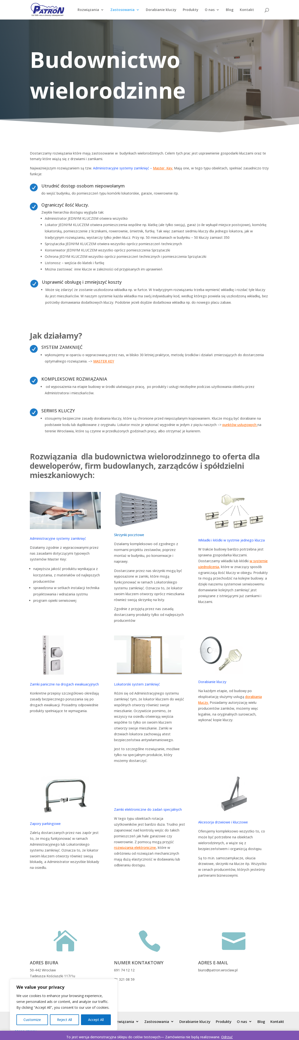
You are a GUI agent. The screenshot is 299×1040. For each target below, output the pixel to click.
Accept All (96, 1019)
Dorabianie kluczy (161, 10)
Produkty (190, 10)
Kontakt (247, 10)
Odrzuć (227, 1037)
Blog (229, 10)
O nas (210, 10)
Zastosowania (122, 10)
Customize (32, 1019)
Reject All (64, 1019)
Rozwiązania (88, 10)
